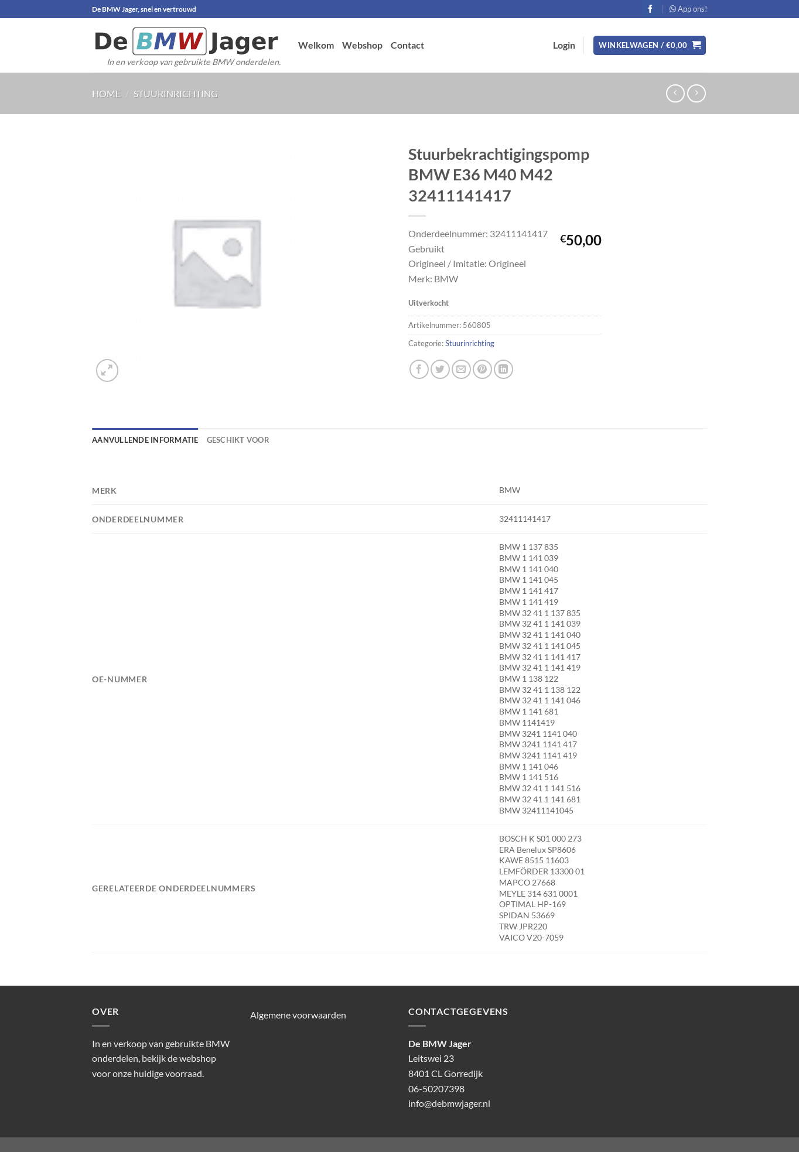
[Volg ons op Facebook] (650, 9)
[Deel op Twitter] (440, 369)
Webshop (362, 44)
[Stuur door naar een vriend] (461, 369)
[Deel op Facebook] (419, 369)
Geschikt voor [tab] (238, 440)
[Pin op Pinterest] (482, 369)
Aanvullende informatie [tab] (145, 440)
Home (106, 93)
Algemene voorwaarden (298, 1014)
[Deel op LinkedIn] (503, 369)
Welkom (316, 44)
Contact (407, 44)
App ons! (688, 8)
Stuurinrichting (176, 93)
